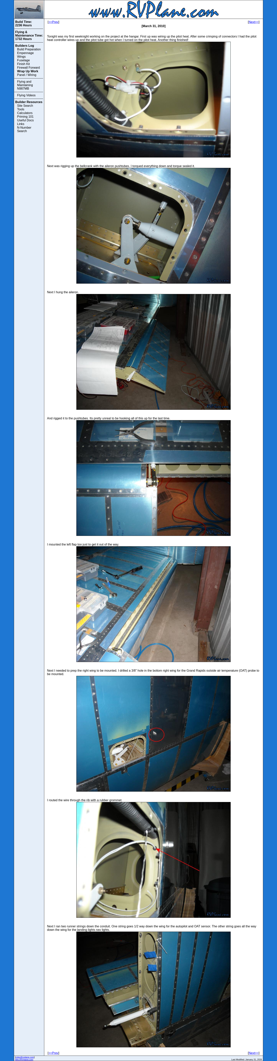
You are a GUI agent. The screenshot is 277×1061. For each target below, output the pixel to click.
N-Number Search (24, 129)
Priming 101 (25, 116)
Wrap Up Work (27, 71)
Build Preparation (29, 49)
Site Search (25, 105)
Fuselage (23, 60)
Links (20, 124)
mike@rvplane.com (25, 1057)
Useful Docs (25, 120)
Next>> (254, 22)
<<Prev (53, 22)
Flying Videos (26, 95)
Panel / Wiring (26, 75)
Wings (21, 56)
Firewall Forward (28, 67)
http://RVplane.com (24, 1059)
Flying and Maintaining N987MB (25, 85)
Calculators (25, 113)
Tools (20, 109)
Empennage (25, 53)
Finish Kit (23, 64)
